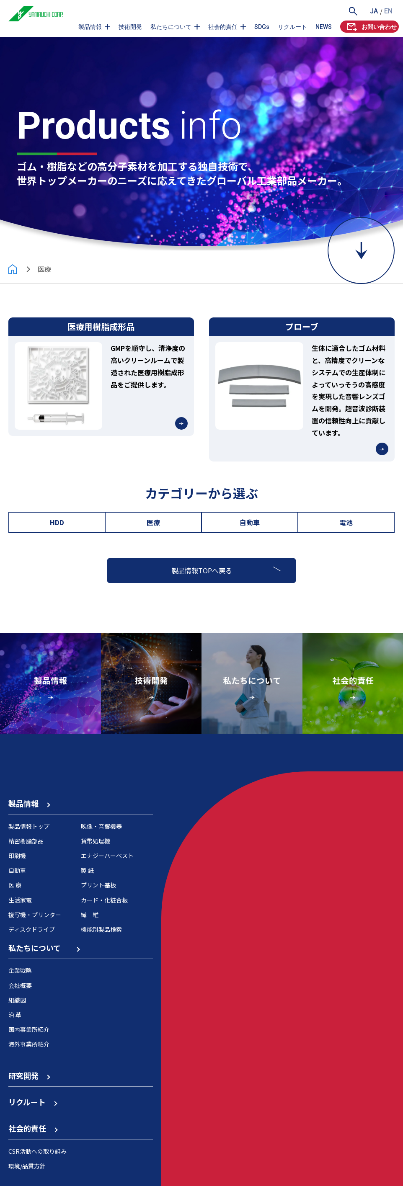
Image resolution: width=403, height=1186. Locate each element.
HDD (57, 522)
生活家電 (20, 900)
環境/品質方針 (27, 1166)
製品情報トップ (28, 826)
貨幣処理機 (95, 841)
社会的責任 (223, 26)
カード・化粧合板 (104, 900)
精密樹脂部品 (26, 841)
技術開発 (130, 27)
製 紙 (87, 870)
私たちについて (170, 26)
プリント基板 (98, 885)
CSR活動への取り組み (37, 1151)
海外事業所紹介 (28, 1044)
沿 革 (14, 1015)
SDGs (261, 27)
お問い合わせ (371, 26)
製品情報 (90, 26)
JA (374, 11)
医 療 (14, 885)
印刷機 (17, 855)
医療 (153, 522)
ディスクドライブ (31, 929)
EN (388, 11)
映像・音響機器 (101, 826)
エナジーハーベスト (107, 855)
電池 (346, 522)
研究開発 (28, 1075)
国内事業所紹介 (28, 1029)
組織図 (17, 1000)
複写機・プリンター (34, 914)
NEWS (323, 27)
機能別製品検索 (101, 929)
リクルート (292, 27)
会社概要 (20, 985)
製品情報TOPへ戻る (201, 570)
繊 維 (89, 914)
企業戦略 (20, 970)
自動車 (250, 522)
